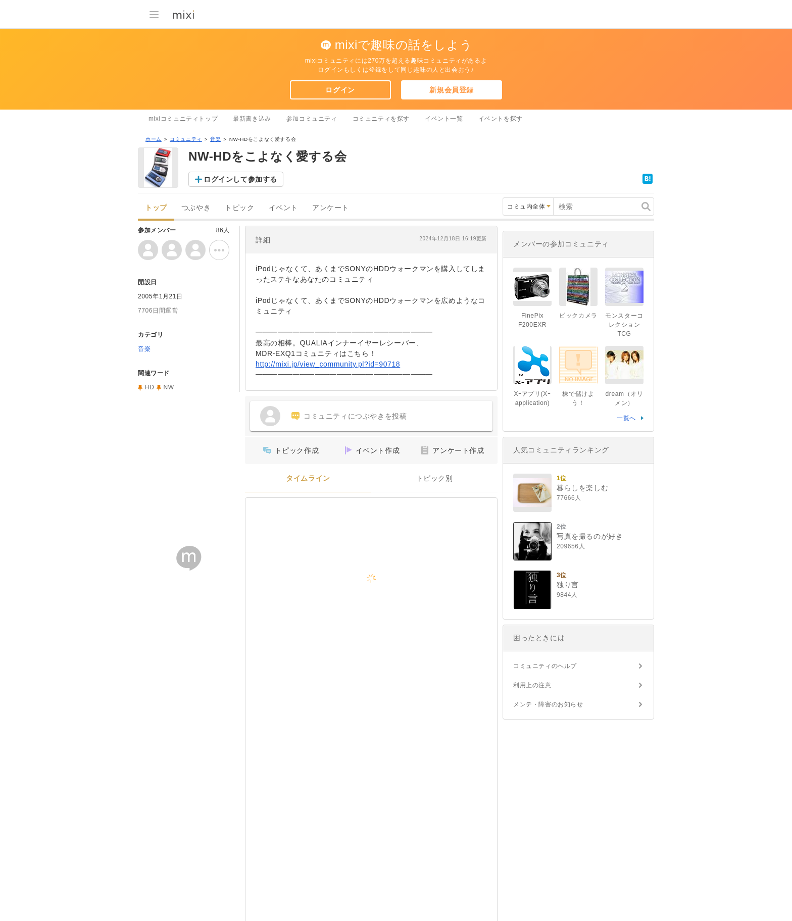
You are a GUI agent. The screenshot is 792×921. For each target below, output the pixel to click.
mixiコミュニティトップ (183, 118)
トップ (156, 208)
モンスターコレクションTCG (624, 324)
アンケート (330, 208)
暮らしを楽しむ (582, 488)
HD (150, 387)
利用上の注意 (532, 685)
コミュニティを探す (381, 118)
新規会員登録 (451, 90)
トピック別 (434, 478)
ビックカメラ (578, 315)
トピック (239, 208)
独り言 (568, 585)
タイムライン (308, 478)
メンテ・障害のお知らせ (548, 704)
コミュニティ (186, 139)
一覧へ (626, 418)
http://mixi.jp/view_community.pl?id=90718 (328, 364)
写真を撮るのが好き (590, 536)
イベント (283, 208)
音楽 (215, 139)
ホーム (153, 139)
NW (169, 387)
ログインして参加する (240, 179)
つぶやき (196, 208)
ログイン (340, 90)
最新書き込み (252, 118)
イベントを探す (500, 118)
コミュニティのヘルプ (545, 666)
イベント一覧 (444, 118)
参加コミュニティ (311, 118)
